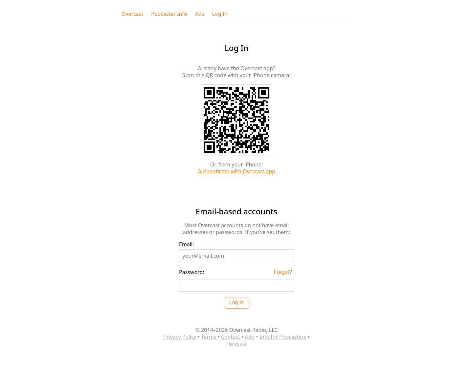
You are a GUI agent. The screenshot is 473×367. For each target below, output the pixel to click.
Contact (230, 336)
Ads (199, 14)
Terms (208, 336)
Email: (186, 244)
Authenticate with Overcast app (236, 171)
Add (250, 336)
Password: (191, 272)
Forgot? (283, 272)
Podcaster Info (169, 14)
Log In (219, 14)
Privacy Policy (179, 336)
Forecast (236, 343)
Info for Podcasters (282, 336)
